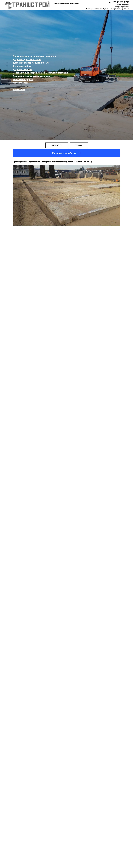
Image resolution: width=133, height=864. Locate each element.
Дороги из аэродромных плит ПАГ (31, 62)
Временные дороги (23, 79)
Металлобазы (20, 82)
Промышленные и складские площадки (34, 56)
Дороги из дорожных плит (27, 59)
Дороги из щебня (22, 66)
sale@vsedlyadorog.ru (122, 6)
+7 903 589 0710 (120, 2)
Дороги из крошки (22, 69)
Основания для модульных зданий (31, 76)
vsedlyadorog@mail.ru (122, 4)
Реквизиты (19, 89)
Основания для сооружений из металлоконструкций (40, 72)
